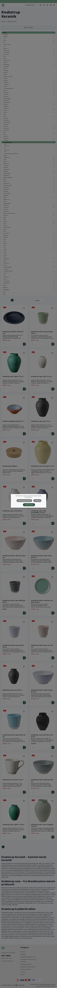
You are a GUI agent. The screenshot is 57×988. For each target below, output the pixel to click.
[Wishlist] (47, 5)
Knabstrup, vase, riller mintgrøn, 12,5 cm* (42, 825)
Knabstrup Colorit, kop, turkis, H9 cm (14, 736)
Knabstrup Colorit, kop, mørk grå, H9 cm (14, 601)
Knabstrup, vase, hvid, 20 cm (12, 511)
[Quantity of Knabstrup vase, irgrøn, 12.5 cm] (13, 837)
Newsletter (23, 954)
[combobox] (31, 5)
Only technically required (24, 500)
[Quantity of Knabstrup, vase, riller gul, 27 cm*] (41, 478)
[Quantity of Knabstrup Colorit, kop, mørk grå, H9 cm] (13, 613)
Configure (37, 500)
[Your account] (50, 5)
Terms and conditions (25, 969)
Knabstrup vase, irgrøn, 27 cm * (13, 376)
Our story (22, 972)
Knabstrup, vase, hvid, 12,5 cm (41, 376)
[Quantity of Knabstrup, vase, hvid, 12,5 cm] (41, 389)
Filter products (28, 27)
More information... (28, 497)
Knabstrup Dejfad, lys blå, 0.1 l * (13, 421)
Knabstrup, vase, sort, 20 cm (12, 690)
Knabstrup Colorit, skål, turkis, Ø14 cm (41, 556)
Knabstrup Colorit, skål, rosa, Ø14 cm (14, 556)
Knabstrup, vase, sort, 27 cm (40, 421)
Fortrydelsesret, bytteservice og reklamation (28, 960)
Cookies (22, 974)
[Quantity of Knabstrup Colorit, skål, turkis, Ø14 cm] (41, 568)
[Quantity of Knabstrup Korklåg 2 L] (13, 478)
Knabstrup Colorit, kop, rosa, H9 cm (42, 646)
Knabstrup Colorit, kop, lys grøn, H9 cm (42, 332)
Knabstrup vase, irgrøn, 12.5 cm (13, 824)
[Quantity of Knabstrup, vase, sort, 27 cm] (41, 433)
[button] (54, 33)
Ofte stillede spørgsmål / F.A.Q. (28, 957)
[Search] (40, 5)
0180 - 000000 (5, 956)
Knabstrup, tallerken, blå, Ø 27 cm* (13, 332)
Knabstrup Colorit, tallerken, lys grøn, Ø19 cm (42, 601)
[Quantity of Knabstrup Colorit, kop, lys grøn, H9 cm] (41, 344)
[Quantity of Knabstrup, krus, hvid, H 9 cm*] (13, 792)
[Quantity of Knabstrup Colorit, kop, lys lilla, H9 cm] (13, 657)
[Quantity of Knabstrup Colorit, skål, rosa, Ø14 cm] (13, 568)
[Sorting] (40, 300)
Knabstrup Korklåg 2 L (10, 466)
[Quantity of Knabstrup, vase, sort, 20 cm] (13, 702)
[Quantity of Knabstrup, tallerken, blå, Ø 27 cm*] (13, 344)
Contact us (23, 951)
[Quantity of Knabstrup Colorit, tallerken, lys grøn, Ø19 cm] (41, 613)
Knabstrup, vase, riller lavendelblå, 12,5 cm (38, 511)
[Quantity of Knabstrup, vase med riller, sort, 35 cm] (41, 747)
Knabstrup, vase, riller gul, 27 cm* (42, 466)
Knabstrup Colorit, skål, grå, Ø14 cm (42, 780)
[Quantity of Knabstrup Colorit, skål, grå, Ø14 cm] (41, 792)
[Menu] (44, 5)
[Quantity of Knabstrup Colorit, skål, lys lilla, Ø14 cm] (41, 702)
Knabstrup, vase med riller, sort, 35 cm (42, 736)
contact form (10, 961)
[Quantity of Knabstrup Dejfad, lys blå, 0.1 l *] (13, 433)
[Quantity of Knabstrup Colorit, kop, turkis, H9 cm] (13, 747)
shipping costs (45, 984)
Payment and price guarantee (27, 967)
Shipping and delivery (25, 964)
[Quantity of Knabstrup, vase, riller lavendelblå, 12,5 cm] (41, 523)
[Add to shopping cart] (24, 344)
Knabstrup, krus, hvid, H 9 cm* (13, 780)
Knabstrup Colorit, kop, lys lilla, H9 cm (13, 646)
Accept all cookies (29, 504)
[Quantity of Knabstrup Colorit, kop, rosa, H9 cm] (41, 657)
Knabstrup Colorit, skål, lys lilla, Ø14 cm (42, 691)
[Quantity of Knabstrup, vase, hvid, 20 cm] (13, 523)
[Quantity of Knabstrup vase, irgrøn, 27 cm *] (13, 389)
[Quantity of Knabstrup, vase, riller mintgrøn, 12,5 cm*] (41, 837)
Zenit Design (21, 985)
